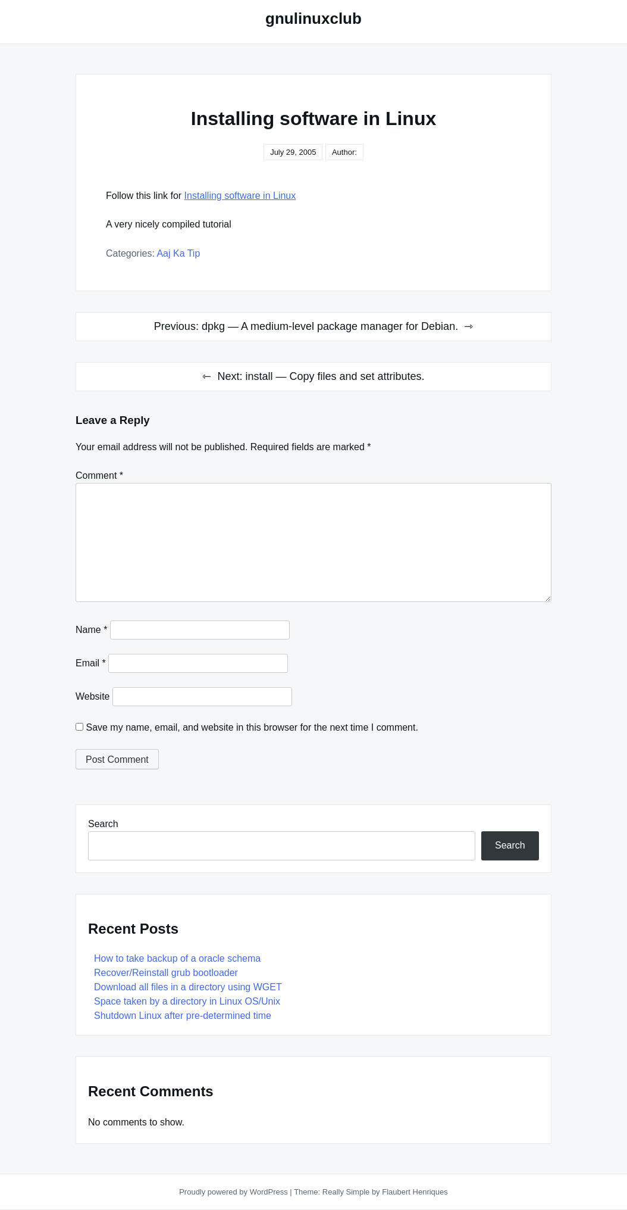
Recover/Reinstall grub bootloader (166, 973)
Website (93, 696)
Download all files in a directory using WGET (188, 987)
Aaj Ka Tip (178, 253)
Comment (99, 475)
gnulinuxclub (313, 18)
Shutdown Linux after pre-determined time (182, 1016)
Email (91, 663)
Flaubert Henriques (415, 1191)
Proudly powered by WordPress (234, 1191)
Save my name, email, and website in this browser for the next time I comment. (252, 727)
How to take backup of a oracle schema (177, 958)
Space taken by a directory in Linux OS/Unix (187, 1001)
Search (103, 824)
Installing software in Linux (240, 196)
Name (91, 630)
